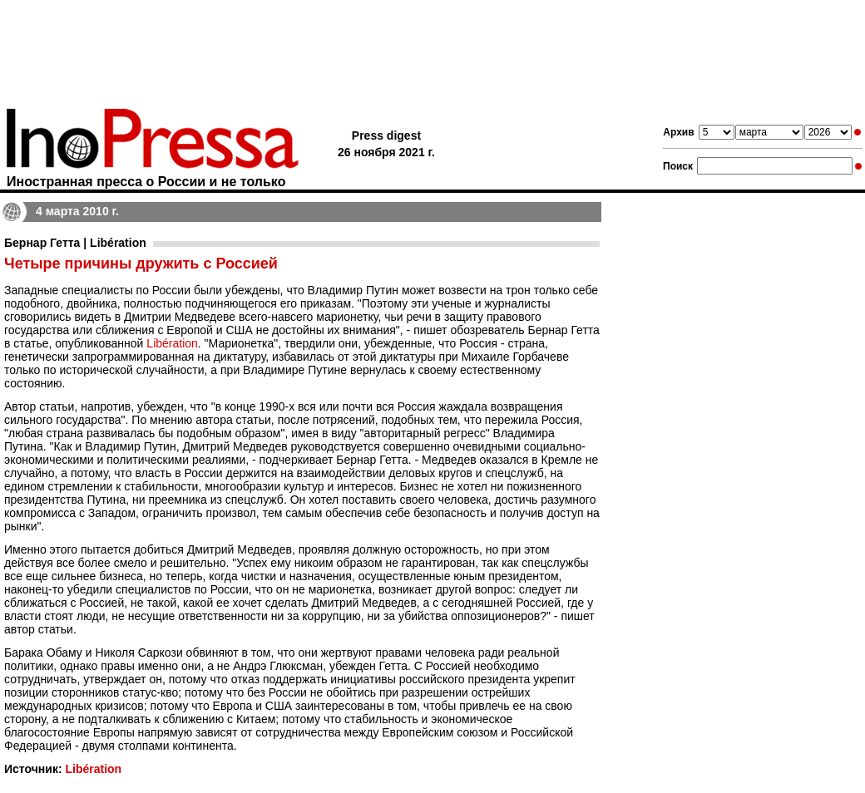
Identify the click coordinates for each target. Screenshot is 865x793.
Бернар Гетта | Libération (75, 242)
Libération (172, 343)
